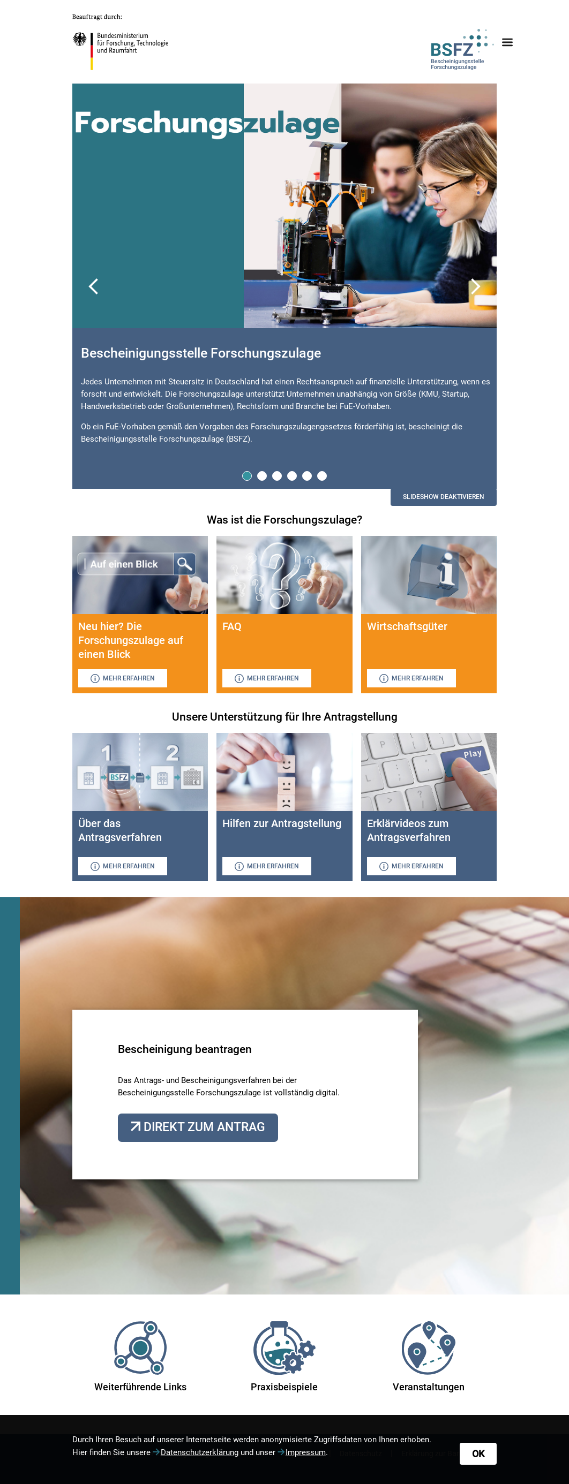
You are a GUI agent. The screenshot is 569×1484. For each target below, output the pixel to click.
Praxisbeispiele (284, 1356)
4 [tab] (292, 475)
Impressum (306, 1452)
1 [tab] (247, 475)
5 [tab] (307, 475)
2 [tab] (262, 475)
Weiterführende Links (140, 1356)
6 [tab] (322, 475)
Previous (94, 286)
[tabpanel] (284, 397)
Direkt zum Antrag (202, 1127)
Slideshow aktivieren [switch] (443, 497)
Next (475, 286)
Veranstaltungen (429, 1356)
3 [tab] (277, 475)
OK (478, 1453)
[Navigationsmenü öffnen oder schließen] (507, 42)
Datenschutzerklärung (199, 1452)
